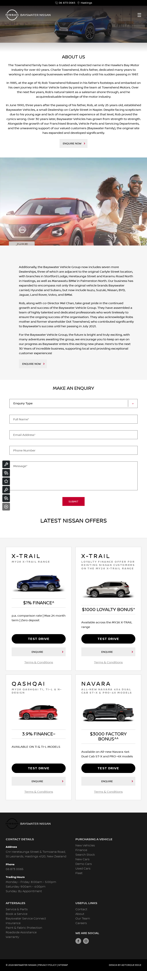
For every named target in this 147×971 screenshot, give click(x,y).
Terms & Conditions (38, 662)
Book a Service (16, 914)
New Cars (82, 859)
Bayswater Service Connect (26, 918)
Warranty (12, 937)
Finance (81, 850)
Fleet (78, 873)
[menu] (139, 15)
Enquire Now (72, 143)
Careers (81, 923)
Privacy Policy (47, 965)
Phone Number (24, 450)
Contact (81, 909)
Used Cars (83, 868)
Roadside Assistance (21, 932)
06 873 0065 (65, 2)
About (79, 914)
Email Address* (24, 435)
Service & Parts (17, 909)
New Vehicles (85, 845)
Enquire (37, 652)
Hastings (84, 2)
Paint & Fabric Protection (24, 928)
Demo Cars (83, 864)
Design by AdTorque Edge (125, 965)
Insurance (13, 923)
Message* (20, 466)
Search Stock (85, 855)
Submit (73, 501)
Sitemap (63, 965)
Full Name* (21, 419)
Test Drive (38, 639)
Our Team (82, 918)
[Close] (6, 506)
